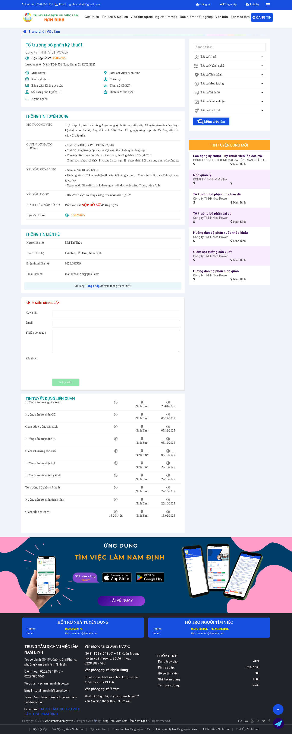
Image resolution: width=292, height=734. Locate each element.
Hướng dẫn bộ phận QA (40, 438)
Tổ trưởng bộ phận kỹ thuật (42, 487)
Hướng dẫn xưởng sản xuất (42, 402)
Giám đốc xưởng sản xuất (41, 426)
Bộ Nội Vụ (40, 729)
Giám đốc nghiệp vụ (38, 511)
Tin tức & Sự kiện (115, 17)
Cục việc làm (98, 729)
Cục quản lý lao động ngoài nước (177, 729)
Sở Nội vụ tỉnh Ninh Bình (68, 729)
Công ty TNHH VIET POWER (46, 52)
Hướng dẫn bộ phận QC (40, 414)
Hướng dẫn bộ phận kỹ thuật (43, 475)
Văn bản (221, 17)
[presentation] (84, 364)
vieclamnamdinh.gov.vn (59, 720)
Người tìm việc (166, 17)
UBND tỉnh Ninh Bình (216, 729)
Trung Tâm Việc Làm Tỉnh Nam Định (124, 720)
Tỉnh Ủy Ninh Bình (247, 729)
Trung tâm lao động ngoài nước (131, 729)
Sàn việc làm (240, 17)
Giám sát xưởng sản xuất (41, 451)
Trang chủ (33, 31)
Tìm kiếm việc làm (211, 121)
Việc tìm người (142, 17)
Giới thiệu (92, 17)
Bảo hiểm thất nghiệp (196, 17)
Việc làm (53, 31)
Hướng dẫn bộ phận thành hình (44, 499)
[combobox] (229, 57)
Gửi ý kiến (65, 382)
